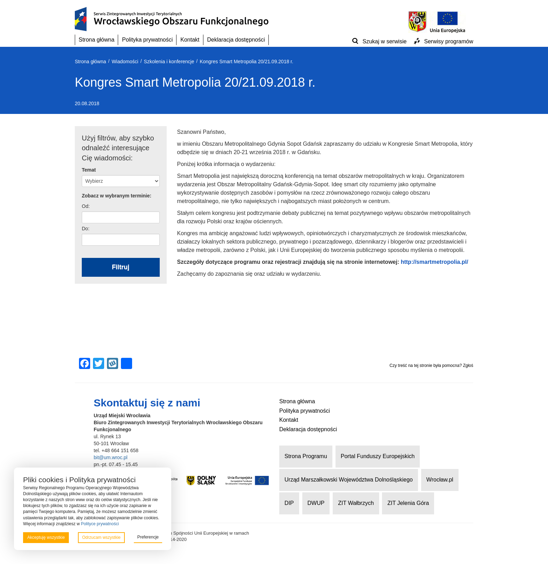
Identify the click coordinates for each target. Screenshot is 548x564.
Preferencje (148, 537)
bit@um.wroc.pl (111, 457)
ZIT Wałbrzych (356, 503)
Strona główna (96, 40)
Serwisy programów (448, 41)
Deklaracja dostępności (236, 40)
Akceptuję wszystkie (46, 537)
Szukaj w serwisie (384, 41)
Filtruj (120, 266)
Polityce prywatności (100, 523)
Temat (89, 170)
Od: (86, 206)
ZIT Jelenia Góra (408, 503)
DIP (289, 503)
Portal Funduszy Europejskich (378, 456)
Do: (85, 228)
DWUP (316, 503)
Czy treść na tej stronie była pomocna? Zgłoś (431, 365)
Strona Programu (305, 456)
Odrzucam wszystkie (101, 537)
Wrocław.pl (439, 480)
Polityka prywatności (147, 40)
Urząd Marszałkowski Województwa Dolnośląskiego (348, 480)
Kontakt (189, 40)
